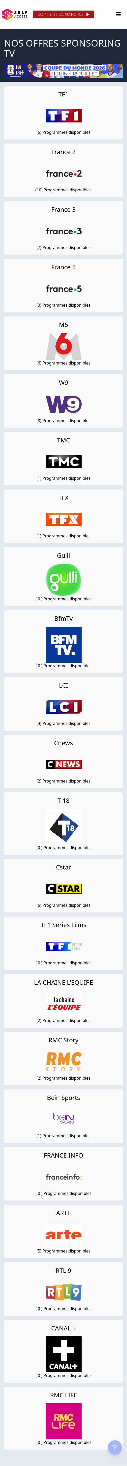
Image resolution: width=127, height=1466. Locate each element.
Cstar (63, 867)
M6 (63, 324)
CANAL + (63, 1328)
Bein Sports (63, 1097)
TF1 (63, 94)
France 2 (63, 151)
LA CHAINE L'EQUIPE (63, 982)
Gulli (63, 555)
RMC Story (63, 1040)
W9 (63, 382)
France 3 (63, 209)
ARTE (63, 1213)
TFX (63, 497)
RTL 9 (63, 1270)
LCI (63, 685)
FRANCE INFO (63, 1155)
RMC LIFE (63, 1395)
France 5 (63, 267)
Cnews (63, 743)
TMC (63, 440)
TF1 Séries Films (63, 924)
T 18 (63, 800)
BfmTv (63, 618)
